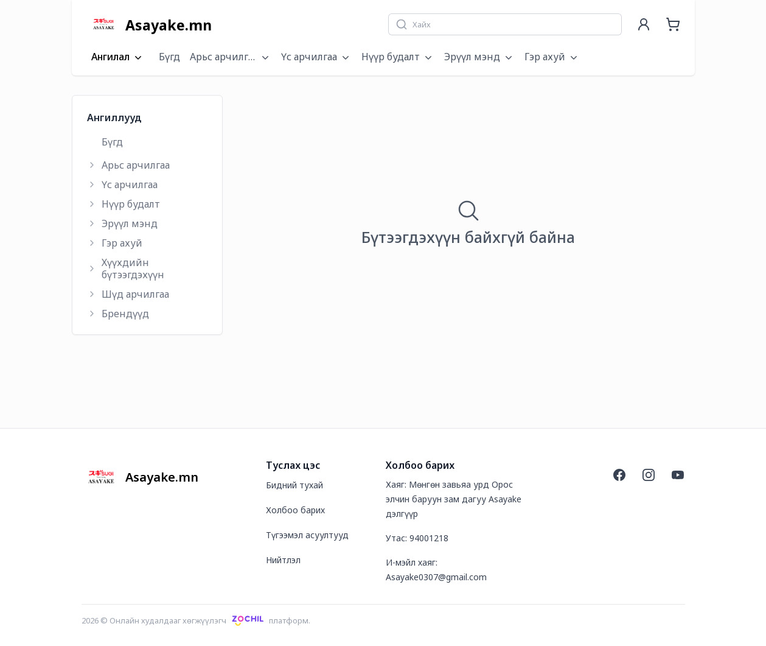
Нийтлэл (283, 560)
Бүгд (169, 56)
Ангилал (117, 57)
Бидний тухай (294, 485)
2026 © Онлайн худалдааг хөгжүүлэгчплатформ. (196, 620)
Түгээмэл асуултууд (307, 535)
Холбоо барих (295, 510)
